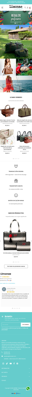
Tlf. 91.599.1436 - (12, 1)
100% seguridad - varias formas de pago (15, 174)
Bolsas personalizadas (8, 123)
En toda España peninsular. (16, 203)
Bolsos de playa (16, 254)
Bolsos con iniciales (24, 151)
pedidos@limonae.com (10, 356)
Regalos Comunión (7, 151)
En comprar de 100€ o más (16, 189)
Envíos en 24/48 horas (16, 200)
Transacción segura (16, 171)
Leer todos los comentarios (7, 283)
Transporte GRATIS (16, 186)
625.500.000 (20, 1)
